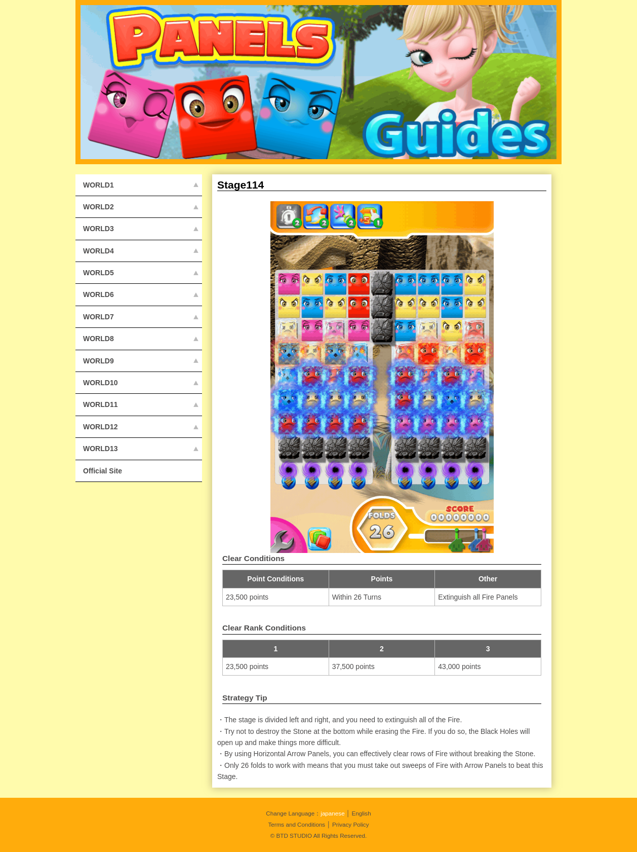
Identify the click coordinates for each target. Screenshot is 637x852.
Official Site (102, 471)
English (361, 813)
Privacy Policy (350, 824)
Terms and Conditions (296, 824)
